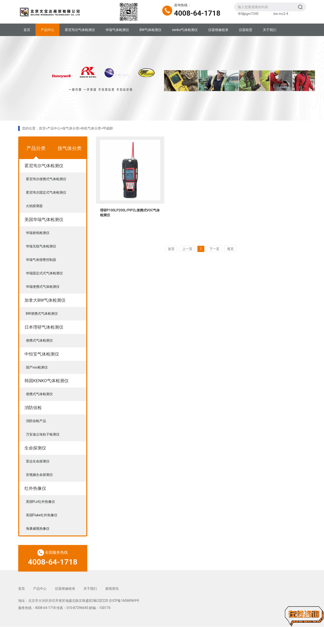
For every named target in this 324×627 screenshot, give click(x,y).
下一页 (214, 249)
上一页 (187, 249)
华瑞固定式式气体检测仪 (44, 273)
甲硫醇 (108, 128)
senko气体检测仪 (185, 30)
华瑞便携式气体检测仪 (42, 287)
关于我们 (269, 30)
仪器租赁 (245, 30)
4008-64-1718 (197, 13)
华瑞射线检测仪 (37, 233)
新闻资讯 (112, 589)
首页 (27, 30)
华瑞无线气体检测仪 (41, 246)
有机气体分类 (91, 128)
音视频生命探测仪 (39, 475)
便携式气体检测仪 (39, 341)
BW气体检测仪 (150, 30)
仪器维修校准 (218, 30)
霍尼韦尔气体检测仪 (80, 30)
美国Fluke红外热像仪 (41, 515)
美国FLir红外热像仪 (40, 502)
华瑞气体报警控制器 (41, 260)
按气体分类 (70, 128)
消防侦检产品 (36, 421)
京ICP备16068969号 (124, 600)
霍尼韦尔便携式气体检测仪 (46, 179)
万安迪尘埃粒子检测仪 (42, 435)
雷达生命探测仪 (37, 462)
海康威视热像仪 (37, 529)
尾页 (230, 249)
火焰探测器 (34, 206)
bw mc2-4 (281, 14)
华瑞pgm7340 (248, 14)
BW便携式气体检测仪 (42, 314)
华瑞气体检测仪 (117, 30)
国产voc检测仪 (37, 367)
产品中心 (47, 30)
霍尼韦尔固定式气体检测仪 (46, 193)
